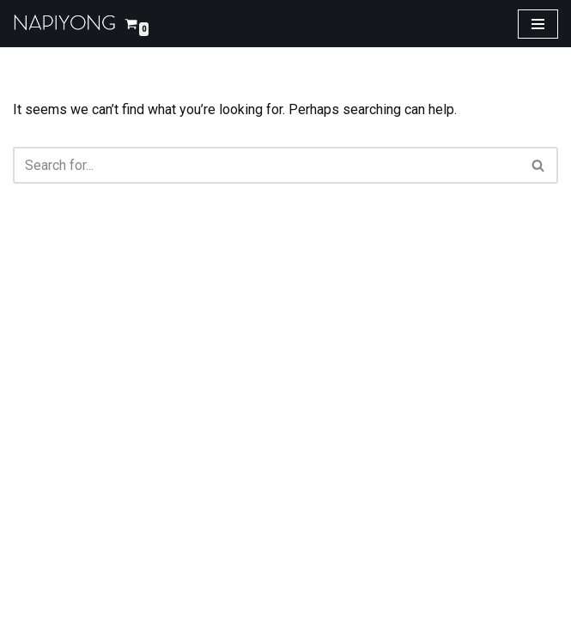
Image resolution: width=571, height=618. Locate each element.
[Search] (266, 165)
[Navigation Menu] (538, 24)
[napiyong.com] (64, 23)
